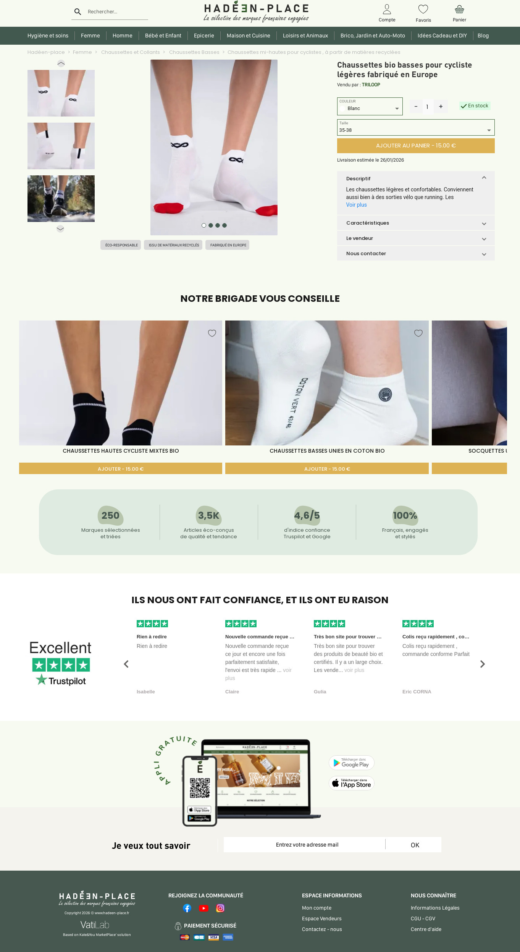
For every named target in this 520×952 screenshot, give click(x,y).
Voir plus (356, 205)
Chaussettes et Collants (130, 52)
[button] (61, 65)
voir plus (354, 670)
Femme (82, 52)
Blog (482, 35)
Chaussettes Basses (194, 52)
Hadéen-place (46, 52)
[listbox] (369, 109)
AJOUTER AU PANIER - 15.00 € (416, 145)
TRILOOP (371, 84)
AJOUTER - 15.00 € (121, 469)
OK (415, 845)
